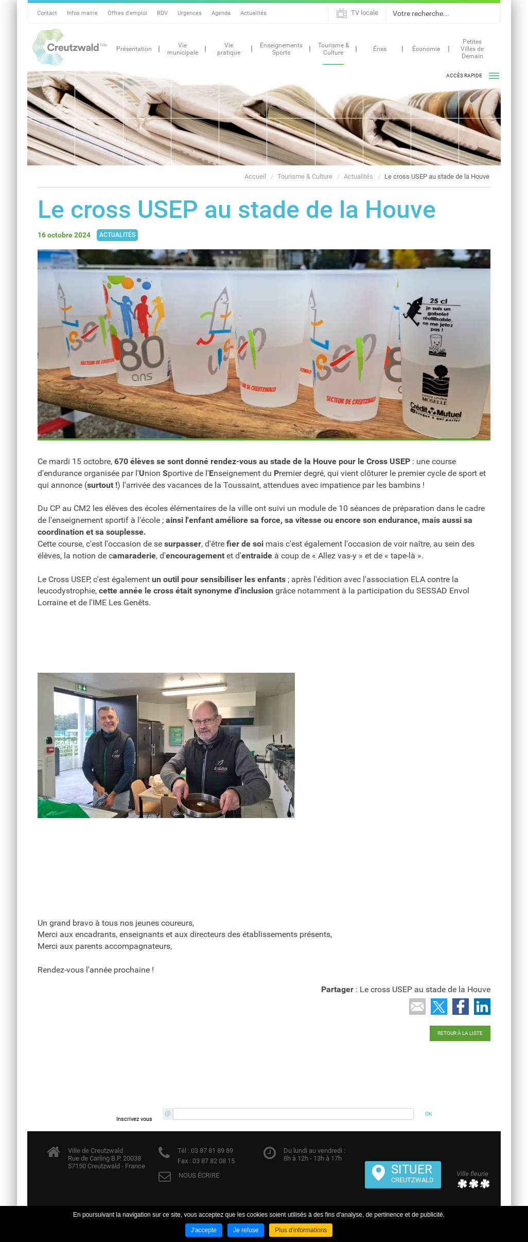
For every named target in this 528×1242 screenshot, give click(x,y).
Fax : (184, 1161)
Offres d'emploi (127, 13)
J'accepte (204, 1230)
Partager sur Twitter (439, 1006)
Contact (47, 13)
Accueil (255, 176)
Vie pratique (228, 49)
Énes (379, 49)
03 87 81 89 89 (211, 1150)
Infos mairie (82, 13)
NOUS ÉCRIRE (199, 1175)
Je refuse (245, 1230)
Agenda (221, 13)
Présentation (134, 49)
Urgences (190, 13)
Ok (491, 13)
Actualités (253, 13)
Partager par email (417, 1006)
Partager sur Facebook (460, 1006)
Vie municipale (182, 49)
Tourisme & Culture (333, 49)
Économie (426, 49)
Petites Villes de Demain (472, 49)
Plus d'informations (301, 1230)
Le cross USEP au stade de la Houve (436, 176)
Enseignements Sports (281, 49)
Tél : (183, 1150)
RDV (162, 13)
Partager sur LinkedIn (482, 1006)
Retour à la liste (460, 1033)
